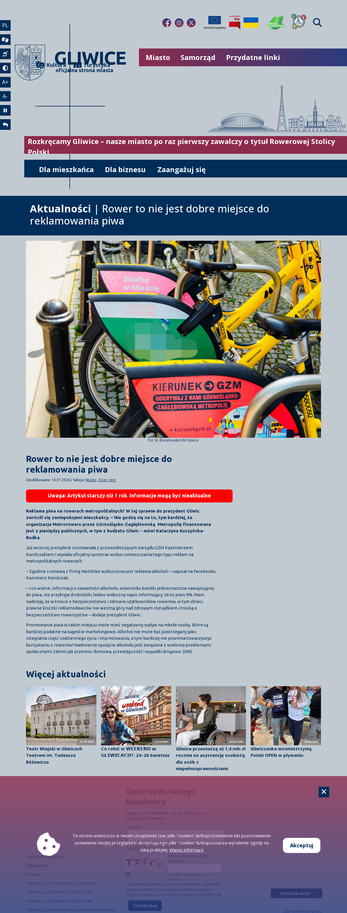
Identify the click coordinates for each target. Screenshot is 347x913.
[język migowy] (5, 54)
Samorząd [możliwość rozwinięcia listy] (198, 57)
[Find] (317, 23)
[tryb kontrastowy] (5, 68)
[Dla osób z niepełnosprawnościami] (299, 22)
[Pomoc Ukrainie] (251, 22)
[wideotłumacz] (5, 39)
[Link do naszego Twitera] (191, 22)
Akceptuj (301, 845)
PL (5, 25)
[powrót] (5, 124)
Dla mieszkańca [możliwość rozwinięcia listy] (66, 169)
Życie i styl (107, 479)
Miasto (91, 479)
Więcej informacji (186, 850)
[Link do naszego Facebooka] (166, 22)
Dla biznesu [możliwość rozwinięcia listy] (125, 169)
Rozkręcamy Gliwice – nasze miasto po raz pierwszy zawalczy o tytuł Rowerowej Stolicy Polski (181, 146)
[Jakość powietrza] (276, 22)
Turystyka (89, 65)
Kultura (51, 65)
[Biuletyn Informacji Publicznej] (234, 22)
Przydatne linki (253, 57)
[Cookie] (324, 792)
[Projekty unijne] (215, 22)
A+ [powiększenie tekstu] (5, 81)
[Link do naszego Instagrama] (179, 22)
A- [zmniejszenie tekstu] (5, 96)
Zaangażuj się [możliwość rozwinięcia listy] (181, 169)
